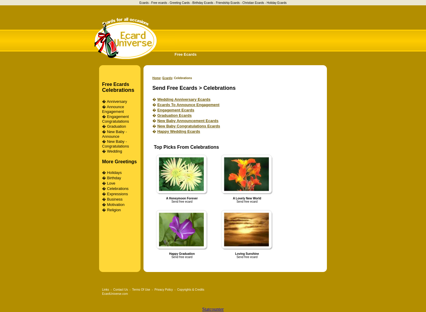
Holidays (114, 172)
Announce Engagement (113, 109)
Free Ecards (185, 54)
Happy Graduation (182, 253)
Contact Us (120, 289)
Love (111, 183)
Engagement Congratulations (115, 119)
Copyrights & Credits (190, 289)
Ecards (167, 78)
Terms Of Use (141, 289)
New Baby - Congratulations (115, 143)
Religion (114, 210)
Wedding (114, 151)
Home (156, 78)
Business (115, 199)
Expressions (117, 194)
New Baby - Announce (114, 134)
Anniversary (117, 101)
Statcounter (213, 309)
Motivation (116, 204)
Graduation (116, 126)
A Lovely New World (247, 198)
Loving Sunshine (247, 253)
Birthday (114, 178)
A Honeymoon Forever (182, 198)
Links (105, 289)
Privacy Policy (163, 289)
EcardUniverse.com (115, 293)
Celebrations (118, 90)
